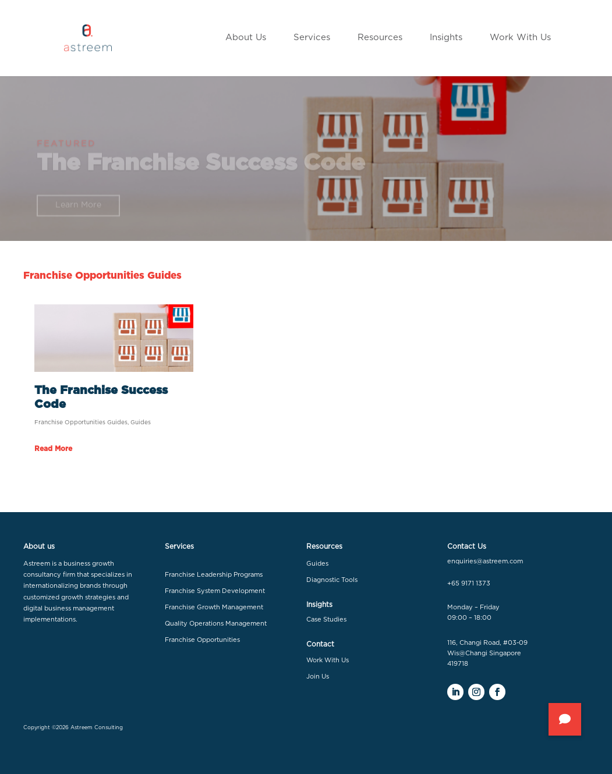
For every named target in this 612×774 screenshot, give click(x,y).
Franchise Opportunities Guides (81, 422)
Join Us (317, 676)
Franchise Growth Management (214, 607)
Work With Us (327, 660)
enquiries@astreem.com (485, 561)
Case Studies (326, 619)
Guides (140, 422)
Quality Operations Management (216, 623)
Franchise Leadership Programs (214, 574)
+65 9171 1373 (468, 583)
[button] (565, 719)
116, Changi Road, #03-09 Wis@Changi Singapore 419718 (487, 653)
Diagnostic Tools (332, 580)
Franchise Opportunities (202, 640)
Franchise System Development (215, 591)
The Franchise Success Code (201, 167)
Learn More (78, 209)
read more (53, 448)
